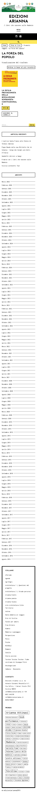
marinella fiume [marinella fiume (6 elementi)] (12, 748)
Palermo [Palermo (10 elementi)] (9, 751)
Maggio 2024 (6, 257)
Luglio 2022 (6, 333)
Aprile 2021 (6, 374)
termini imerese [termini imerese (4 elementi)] (22, 775)
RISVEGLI (8, 646)
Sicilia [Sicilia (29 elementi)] (11, 771)
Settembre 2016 (7, 556)
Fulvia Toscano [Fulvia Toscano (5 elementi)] (11, 733)
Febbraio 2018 (7, 497)
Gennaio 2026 (6, 188)
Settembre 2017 (7, 514)
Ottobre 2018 (6, 470)
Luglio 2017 (6, 521)
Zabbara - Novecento (12, 669)
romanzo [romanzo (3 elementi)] (19, 764)
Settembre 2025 (7, 202)
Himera (7, 628)
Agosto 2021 (6, 363)
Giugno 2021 (6, 370)
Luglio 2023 (6, 291)
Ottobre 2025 (6, 199)
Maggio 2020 (6, 405)
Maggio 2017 (6, 528)
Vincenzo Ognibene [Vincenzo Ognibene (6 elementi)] (21, 780)
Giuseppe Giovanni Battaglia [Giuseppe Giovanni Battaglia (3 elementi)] (22, 735)
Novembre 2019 (7, 425)
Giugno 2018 (6, 484)
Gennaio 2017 (6, 542)
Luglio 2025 (6, 209)
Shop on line (15, 45)
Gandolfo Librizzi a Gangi (12, 156)
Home (4, 45)
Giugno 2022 (6, 336)
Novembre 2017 (7, 508)
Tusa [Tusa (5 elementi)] (20, 777)
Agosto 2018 (6, 477)
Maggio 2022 (6, 339)
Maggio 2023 (6, 298)
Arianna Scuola (10, 602)
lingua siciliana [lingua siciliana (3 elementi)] (25, 738)
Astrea (7, 611)
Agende (7, 578)
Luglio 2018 (6, 480)
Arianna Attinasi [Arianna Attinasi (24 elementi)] (17, 712)
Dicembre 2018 (7, 463)
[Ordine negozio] (21, 67)
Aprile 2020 (6, 408)
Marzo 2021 (6, 377)
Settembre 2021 (7, 360)
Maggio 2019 (6, 446)
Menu (19, 30)
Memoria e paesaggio (12, 632)
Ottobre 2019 (6, 429)
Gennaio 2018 (6, 501)
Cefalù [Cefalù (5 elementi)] (8, 724)
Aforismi (8, 575)
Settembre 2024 (7, 243)
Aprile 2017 (6, 532)
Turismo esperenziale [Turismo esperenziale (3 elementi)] (11, 777)
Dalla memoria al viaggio (14, 615)
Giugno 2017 (6, 525)
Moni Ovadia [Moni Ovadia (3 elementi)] (23, 748)
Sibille (8, 652)
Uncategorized (10, 665)
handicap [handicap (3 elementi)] (8, 738)
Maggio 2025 (6, 216)
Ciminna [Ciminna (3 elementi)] (19, 724)
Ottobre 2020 (6, 387)
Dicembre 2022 (7, 315)
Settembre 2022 (7, 326)
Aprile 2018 (6, 490)
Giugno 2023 (6, 295)
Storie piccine (10, 656)
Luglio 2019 (6, 439)
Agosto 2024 (6, 247)
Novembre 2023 (7, 278)
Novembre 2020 (7, 384)
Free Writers (10, 625)
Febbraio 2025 (7, 226)
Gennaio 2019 (6, 460)
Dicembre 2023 (7, 274)
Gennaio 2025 (6, 230)
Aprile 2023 (6, 302)
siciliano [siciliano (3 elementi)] (21, 771)
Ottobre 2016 (6, 552)
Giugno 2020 (6, 401)
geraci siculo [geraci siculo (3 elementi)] (26, 733)
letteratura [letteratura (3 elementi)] (15, 738)
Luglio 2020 (6, 398)
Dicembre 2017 (7, 504)
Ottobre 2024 (6, 240)
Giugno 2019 (6, 442)
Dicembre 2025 (7, 192)
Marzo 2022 (6, 346)
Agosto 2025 (6, 206)
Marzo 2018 (6, 494)
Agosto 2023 (6, 288)
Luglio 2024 (6, 250)
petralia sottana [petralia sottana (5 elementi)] (20, 755)
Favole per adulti (12, 622)
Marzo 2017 (6, 535)
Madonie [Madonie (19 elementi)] (10, 742)
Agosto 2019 (6, 436)
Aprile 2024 (6, 260)
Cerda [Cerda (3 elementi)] (14, 724)
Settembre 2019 (7, 432)
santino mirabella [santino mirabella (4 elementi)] (18, 767)
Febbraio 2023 (7, 309)
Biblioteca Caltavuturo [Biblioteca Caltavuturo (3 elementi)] (11, 717)
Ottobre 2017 (6, 511)
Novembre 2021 (7, 353)
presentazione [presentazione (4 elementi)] (16, 761)
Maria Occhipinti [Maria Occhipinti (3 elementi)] (10, 745)
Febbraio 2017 (7, 538)
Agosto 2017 (6, 518)
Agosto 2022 (6, 329)
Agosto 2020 (6, 394)
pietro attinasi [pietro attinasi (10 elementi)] (13, 758)
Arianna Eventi (10, 595)
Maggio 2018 (6, 487)
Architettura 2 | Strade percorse (18, 591)
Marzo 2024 (6, 264)
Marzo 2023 (6, 305)
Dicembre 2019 (7, 422)
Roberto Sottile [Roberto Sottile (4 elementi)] (10, 764)
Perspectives (10, 635)
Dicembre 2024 (7, 233)
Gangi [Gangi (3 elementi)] (19, 733)
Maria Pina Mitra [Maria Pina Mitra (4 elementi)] (21, 745)
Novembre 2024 (7, 236)
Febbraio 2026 (7, 185)
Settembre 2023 (7, 285)
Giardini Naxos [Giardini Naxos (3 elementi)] (9, 735)
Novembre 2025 (7, 195)
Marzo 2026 (6, 182)
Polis (7, 639)
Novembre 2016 (7, 549)
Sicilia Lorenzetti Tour (11, 166)
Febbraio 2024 (7, 267)
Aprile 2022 (6, 343)
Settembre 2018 (7, 473)
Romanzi (8, 649)
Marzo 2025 (6, 223)
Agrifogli (8, 582)
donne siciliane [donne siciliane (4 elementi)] (16, 727)
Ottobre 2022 (6, 322)
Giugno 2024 (6, 254)
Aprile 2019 (6, 449)
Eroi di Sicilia (11, 618)
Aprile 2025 (6, 219)
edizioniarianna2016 (12, 790)
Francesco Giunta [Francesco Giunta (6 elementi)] (20, 730)
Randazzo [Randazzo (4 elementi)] (25, 761)
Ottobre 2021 (6, 357)
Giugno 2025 (6, 212)
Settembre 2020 (7, 391)
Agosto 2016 (6, 559)
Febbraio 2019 (7, 456)
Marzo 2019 (6, 453)
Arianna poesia (10, 598)
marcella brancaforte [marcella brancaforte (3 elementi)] (23, 742)
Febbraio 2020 (7, 415)
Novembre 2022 (7, 319)
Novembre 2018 (7, 466)
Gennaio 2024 (6, 271)
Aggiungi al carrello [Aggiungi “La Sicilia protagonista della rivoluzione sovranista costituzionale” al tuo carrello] (8, 114)
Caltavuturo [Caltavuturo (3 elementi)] (23, 721)
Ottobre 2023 (6, 281)
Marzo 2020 (6, 411)
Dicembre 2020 (7, 381)
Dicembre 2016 (7, 545)
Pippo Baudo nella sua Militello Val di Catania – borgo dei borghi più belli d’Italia (17, 150)
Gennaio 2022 (6, 350)
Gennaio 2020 (6, 418)
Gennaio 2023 (6, 312)
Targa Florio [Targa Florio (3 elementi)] (12, 775)
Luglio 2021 (6, 367)
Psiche (7, 642)
